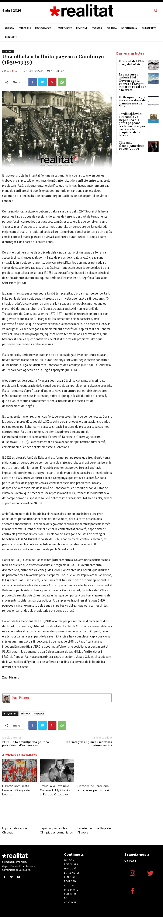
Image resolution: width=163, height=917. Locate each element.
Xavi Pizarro (13, 71)
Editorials (71, 864)
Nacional (39, 713)
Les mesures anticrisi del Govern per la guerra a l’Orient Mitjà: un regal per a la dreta (132, 80)
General (8, 51)
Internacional (73, 889)
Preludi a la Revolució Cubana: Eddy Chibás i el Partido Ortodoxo (55, 790)
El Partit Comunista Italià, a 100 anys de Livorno (16, 790)
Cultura (69, 885)
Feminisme (70, 877)
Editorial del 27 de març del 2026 (131, 63)
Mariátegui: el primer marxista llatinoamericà (89, 744)
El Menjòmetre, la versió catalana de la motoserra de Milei (131, 97)
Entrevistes (72, 872)
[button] (155, 10)
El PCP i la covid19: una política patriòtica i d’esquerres (25, 744)
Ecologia (70, 881)
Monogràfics (73, 868)
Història (25, 713)
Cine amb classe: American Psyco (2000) (130, 134)
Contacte (70, 902)
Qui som (69, 860)
